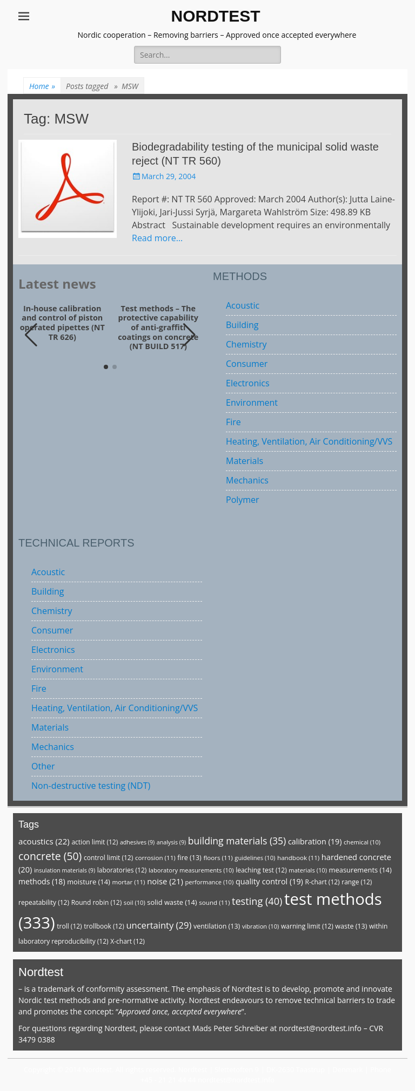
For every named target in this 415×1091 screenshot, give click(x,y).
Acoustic (242, 305)
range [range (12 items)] (357, 882)
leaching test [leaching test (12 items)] (261, 870)
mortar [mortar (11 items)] (128, 882)
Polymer (242, 500)
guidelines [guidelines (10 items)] (255, 858)
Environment (252, 402)
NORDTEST (215, 16)
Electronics (248, 383)
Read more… (157, 238)
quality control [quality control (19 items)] (269, 881)
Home (42, 86)
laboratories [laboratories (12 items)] (122, 870)
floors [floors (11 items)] (217, 858)
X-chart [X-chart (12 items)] (127, 941)
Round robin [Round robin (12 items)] (96, 902)
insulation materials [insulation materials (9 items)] (64, 870)
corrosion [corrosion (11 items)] (155, 858)
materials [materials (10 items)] (308, 870)
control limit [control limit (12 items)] (108, 857)
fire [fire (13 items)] (189, 857)
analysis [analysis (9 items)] (171, 842)
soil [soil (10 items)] (134, 902)
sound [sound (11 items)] (214, 902)
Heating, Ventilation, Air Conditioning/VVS (309, 441)
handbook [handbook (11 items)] (298, 858)
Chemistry (246, 344)
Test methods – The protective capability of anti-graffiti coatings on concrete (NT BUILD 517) (158, 328)
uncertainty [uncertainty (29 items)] (158, 925)
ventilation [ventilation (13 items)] (216, 926)
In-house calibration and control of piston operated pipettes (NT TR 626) (62, 323)
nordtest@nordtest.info (320, 1028)
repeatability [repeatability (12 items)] (43, 902)
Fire (233, 422)
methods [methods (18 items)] (41, 881)
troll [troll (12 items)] (69, 926)
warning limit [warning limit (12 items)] (307, 926)
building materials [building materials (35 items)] (237, 840)
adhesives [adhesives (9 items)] (137, 842)
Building (242, 325)
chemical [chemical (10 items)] (362, 842)
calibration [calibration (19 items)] (315, 841)
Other (43, 766)
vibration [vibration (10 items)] (260, 926)
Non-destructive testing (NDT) (90, 786)
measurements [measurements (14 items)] (360, 870)
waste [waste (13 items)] (351, 926)
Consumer (246, 364)
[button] (189, 335)
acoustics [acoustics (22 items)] (44, 841)
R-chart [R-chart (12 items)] (322, 882)
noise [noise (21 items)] (165, 881)
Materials (244, 461)
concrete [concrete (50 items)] (50, 856)
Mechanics (247, 480)
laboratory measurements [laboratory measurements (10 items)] (191, 870)
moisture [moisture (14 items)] (88, 882)
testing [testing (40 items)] (257, 901)
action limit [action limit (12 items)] (94, 842)
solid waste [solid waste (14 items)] (172, 902)
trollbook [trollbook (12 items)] (104, 926)
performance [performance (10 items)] (209, 882)
